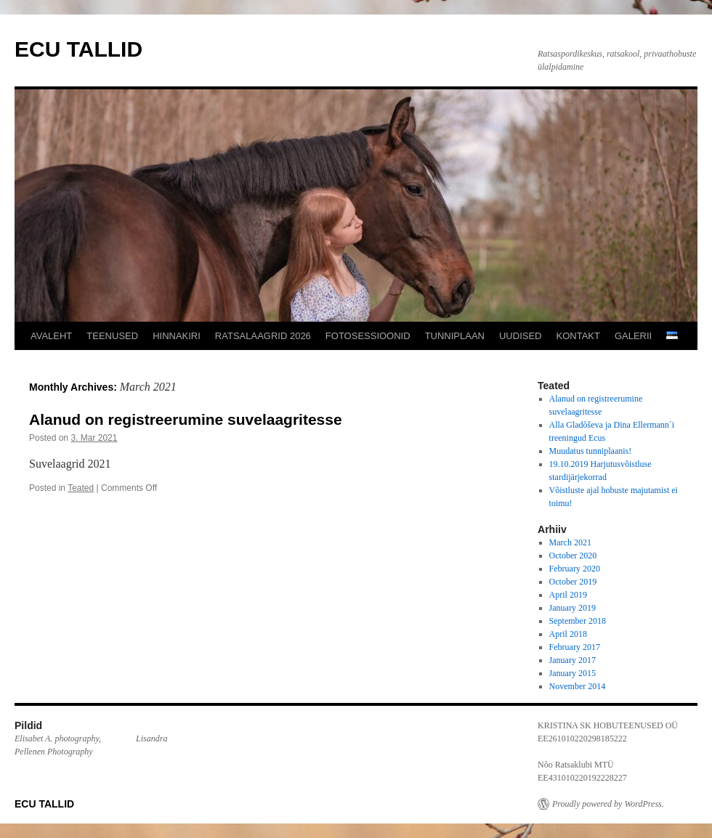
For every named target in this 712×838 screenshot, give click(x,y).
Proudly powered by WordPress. (608, 804)
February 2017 (574, 647)
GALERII (633, 335)
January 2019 (572, 608)
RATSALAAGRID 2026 (263, 335)
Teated (81, 488)
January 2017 (572, 660)
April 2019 (568, 595)
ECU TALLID (78, 49)
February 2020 (574, 569)
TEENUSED (112, 335)
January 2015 (572, 673)
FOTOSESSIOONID (367, 335)
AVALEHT (51, 335)
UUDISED (520, 335)
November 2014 (577, 686)
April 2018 (568, 634)
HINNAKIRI (177, 335)
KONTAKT (578, 335)
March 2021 (570, 542)
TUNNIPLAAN (455, 335)
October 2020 (573, 555)
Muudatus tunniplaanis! (590, 451)
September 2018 (577, 621)
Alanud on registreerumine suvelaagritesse (185, 419)
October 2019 (573, 582)
